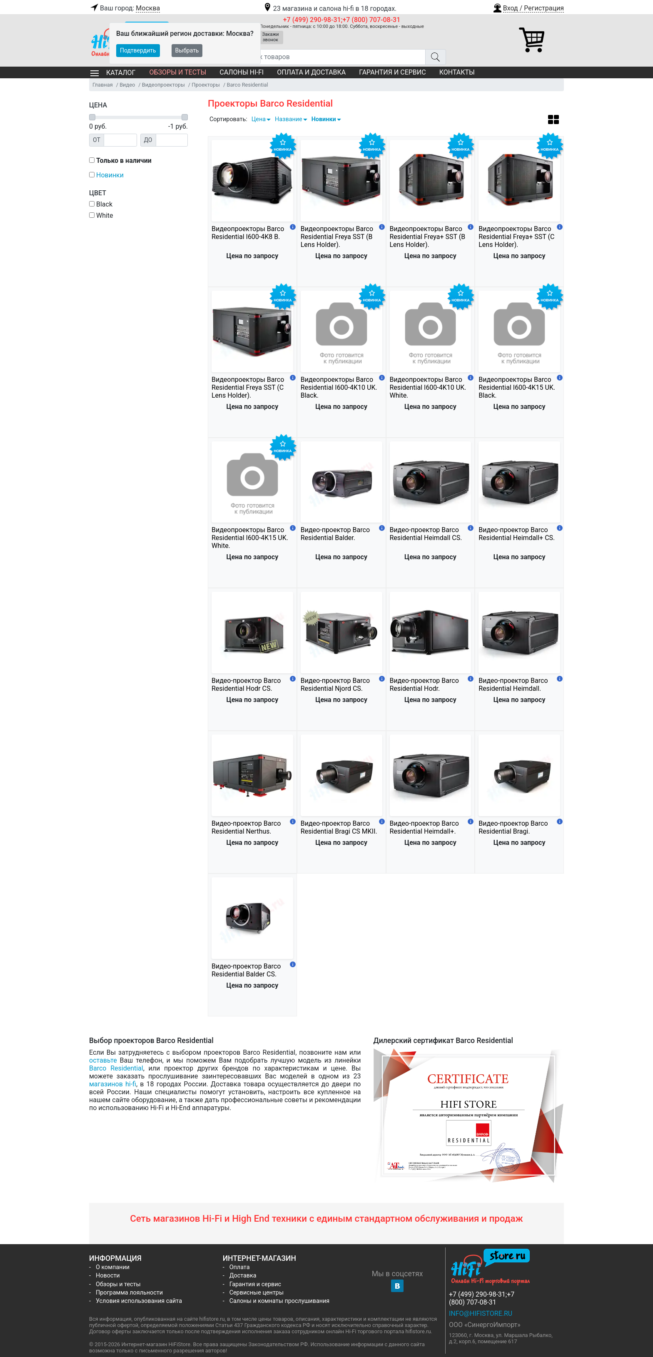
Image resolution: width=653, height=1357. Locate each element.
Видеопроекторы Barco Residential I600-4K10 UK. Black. (339, 387)
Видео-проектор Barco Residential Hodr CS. (246, 684)
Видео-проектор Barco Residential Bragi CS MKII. (339, 827)
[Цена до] (172, 140)
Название (288, 119)
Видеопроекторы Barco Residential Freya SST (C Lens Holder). (248, 387)
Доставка (243, 1275)
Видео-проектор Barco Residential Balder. (335, 534)
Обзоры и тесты (177, 72)
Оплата (239, 1267)
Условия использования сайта (139, 1301)
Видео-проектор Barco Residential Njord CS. (335, 684)
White (101, 215)
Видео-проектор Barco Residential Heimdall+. (424, 827)
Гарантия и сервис (392, 72)
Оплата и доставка (311, 72)
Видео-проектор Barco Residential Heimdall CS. (426, 534)
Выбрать (187, 50)
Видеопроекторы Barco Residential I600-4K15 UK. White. (250, 538)
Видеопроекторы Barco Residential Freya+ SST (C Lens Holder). (516, 237)
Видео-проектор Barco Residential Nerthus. (246, 827)
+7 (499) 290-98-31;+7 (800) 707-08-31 (342, 20)
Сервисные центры (256, 1292)
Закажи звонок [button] (270, 37)
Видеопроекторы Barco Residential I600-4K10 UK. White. (428, 387)
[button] (528, 7)
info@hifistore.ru (480, 1313)
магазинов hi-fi (112, 1084)
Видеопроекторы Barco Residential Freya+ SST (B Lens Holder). (428, 237)
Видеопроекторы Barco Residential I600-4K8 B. (248, 233)
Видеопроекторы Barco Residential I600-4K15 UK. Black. (517, 387)
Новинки (324, 119)
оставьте (103, 1060)
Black (100, 204)
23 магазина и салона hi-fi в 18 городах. (329, 8)
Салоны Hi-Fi (241, 72)
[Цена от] (120, 140)
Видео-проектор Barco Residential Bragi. (513, 827)
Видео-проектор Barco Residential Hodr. (424, 684)
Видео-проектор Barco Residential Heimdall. (513, 684)
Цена (259, 119)
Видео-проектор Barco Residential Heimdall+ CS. (517, 534)
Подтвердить (138, 50)
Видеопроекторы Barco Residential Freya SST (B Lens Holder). (337, 237)
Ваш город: (124, 8)
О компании (113, 1267)
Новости (108, 1275)
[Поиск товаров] (332, 57)
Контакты (457, 72)
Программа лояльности (129, 1292)
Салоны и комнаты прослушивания (279, 1301)
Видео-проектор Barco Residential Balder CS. (246, 970)
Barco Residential (116, 1068)
